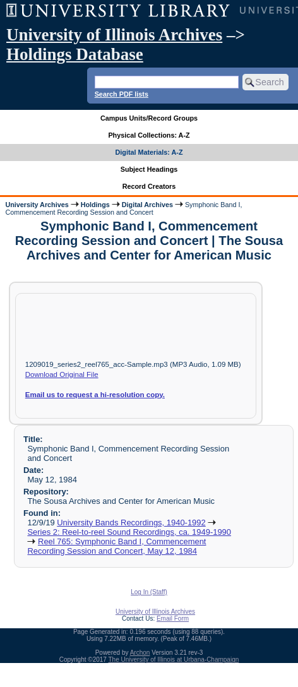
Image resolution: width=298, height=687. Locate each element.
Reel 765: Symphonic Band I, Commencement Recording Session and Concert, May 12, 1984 (116, 546)
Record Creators (149, 186)
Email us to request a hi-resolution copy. (95, 394)
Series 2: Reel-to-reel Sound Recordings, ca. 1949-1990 (129, 532)
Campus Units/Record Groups (149, 118)
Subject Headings (149, 169)
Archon (140, 652)
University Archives (36, 204)
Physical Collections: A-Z (148, 135)
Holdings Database (74, 54)
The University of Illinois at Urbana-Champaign (174, 659)
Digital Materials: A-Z (149, 152)
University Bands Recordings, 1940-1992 (131, 522)
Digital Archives (147, 204)
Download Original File (61, 374)
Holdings (95, 204)
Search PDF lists (121, 94)
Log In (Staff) (149, 591)
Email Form (173, 618)
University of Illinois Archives (114, 34)
